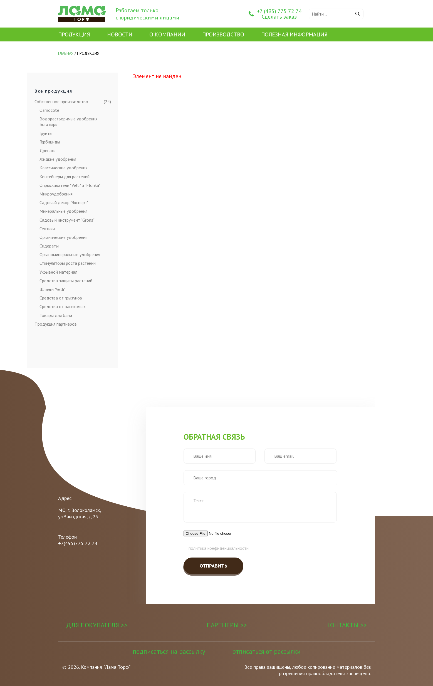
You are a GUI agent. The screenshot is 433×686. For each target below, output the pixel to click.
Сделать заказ (279, 16)
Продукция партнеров (55, 324)
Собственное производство (64, 101)
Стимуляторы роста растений (67, 263)
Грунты (45, 133)
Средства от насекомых (62, 306)
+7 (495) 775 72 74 (279, 11)
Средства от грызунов (60, 298)
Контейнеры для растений (64, 176)
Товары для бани (55, 315)
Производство (223, 34)
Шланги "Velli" (52, 289)
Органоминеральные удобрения (69, 254)
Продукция (74, 34)
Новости (119, 34)
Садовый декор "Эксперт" (63, 202)
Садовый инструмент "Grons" (67, 220)
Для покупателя (92, 625)
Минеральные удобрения (63, 211)
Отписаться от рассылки (266, 651)
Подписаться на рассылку (169, 651)
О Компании (167, 34)
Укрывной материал (58, 272)
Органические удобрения (63, 237)
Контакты (342, 625)
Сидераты (49, 246)
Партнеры (223, 625)
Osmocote (49, 110)
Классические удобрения (63, 167)
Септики (47, 228)
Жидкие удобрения (57, 159)
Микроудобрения (56, 194)
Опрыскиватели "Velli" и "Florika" (69, 185)
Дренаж (47, 150)
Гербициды (49, 142)
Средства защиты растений (65, 280)
